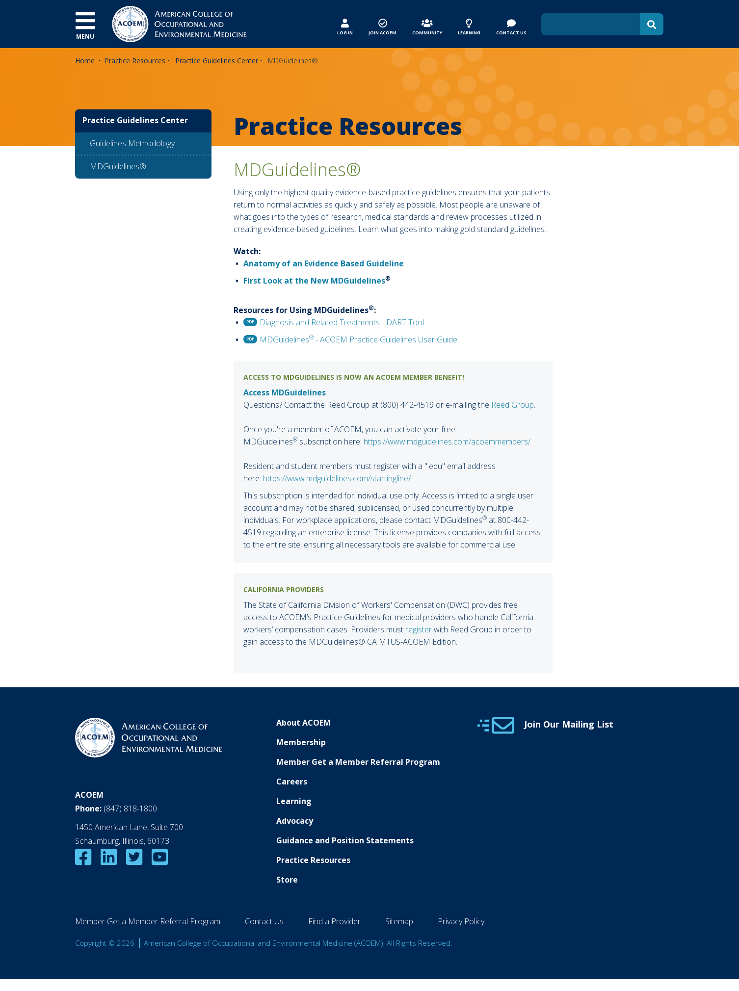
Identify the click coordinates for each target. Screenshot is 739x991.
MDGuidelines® (118, 166)
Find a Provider (334, 921)
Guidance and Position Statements (345, 840)
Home (85, 60)
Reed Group (512, 404)
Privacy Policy (461, 921)
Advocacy (294, 820)
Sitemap (399, 921)
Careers (291, 781)
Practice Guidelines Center (216, 60)
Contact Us (264, 921)
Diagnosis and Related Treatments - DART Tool (342, 322)
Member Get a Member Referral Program (358, 761)
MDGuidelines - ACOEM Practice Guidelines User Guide (358, 339)
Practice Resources (135, 60)
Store (287, 879)
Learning (294, 801)
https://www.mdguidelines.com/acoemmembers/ (447, 441)
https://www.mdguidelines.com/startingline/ (337, 478)
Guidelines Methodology (132, 143)
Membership (301, 742)
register (418, 629)
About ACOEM (303, 722)
